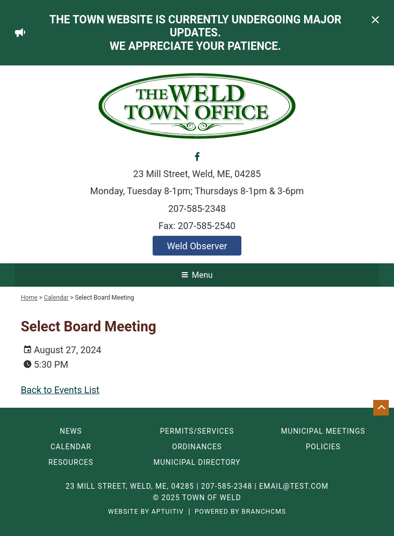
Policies (323, 446)
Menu (197, 275)
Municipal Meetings (323, 431)
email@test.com (294, 486)
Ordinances (197, 446)
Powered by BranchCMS (240, 511)
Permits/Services (197, 431)
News (71, 431)
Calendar (56, 297)
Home (29, 297)
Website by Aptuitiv (146, 511)
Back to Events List (60, 389)
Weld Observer (197, 245)
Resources (70, 462)
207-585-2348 (197, 208)
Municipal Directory (196, 462)
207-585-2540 (207, 225)
